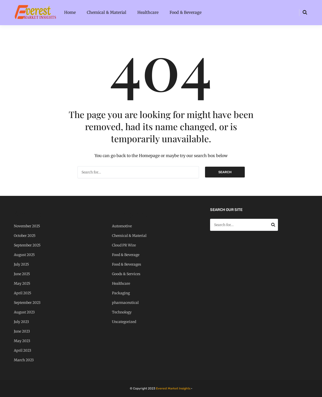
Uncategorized (124, 321)
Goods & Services (126, 274)
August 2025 (24, 254)
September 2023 (27, 302)
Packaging (121, 293)
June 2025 (22, 274)
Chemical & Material (106, 12)
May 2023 (22, 341)
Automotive (122, 226)
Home (70, 12)
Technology (122, 312)
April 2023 (22, 350)
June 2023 (22, 331)
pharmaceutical (125, 302)
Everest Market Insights (173, 388)
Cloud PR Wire (124, 245)
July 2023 (21, 321)
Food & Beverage (186, 12)
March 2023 (24, 360)
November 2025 (27, 226)
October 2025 (24, 235)
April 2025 (22, 293)
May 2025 (22, 283)
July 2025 (21, 264)
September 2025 (27, 245)
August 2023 (24, 312)
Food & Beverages (126, 264)
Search (224, 172)
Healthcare (147, 12)
